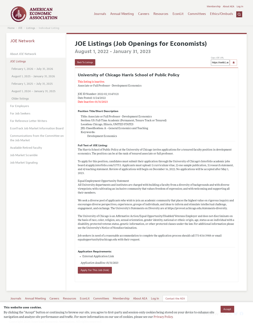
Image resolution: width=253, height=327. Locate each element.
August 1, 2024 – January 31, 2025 (33, 91)
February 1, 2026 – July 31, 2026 (32, 69)
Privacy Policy (163, 317)
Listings (30, 28)
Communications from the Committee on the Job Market (37, 138)
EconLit (178, 14)
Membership (214, 6)
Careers (143, 14)
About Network (23, 54)
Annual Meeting (122, 14)
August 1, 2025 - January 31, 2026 (33, 76)
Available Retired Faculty (26, 148)
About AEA (228, 6)
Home (11, 28)
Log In (240, 6)
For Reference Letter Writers (28, 121)
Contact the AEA (175, 298)
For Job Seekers (20, 113)
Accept (227, 309)
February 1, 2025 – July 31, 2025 (32, 84)
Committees (197, 14)
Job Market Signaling (24, 163)
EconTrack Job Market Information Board (36, 128)
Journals (100, 14)
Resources (160, 14)
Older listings (20, 99)
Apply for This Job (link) (95, 270)
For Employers (19, 106)
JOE (20, 28)
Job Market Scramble (24, 155)
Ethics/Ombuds (221, 14)
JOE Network (22, 41)
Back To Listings (85, 62)
